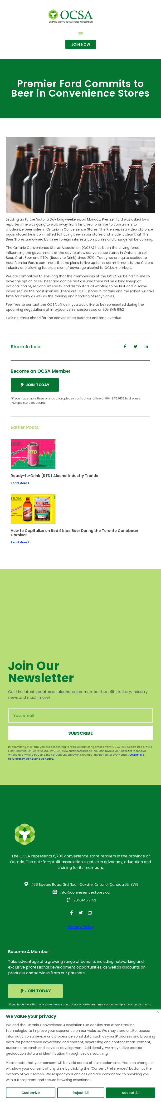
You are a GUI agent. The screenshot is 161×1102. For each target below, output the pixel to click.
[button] (80, 33)
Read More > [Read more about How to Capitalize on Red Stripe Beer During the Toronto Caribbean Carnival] (20, 542)
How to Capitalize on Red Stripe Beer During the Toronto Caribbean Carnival (74, 532)
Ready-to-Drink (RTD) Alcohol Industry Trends (54, 475)
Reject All (81, 1092)
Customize (30, 1092)
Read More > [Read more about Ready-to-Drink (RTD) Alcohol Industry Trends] (20, 483)
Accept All (131, 1092)
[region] (80, 1055)
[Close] (158, 1012)
